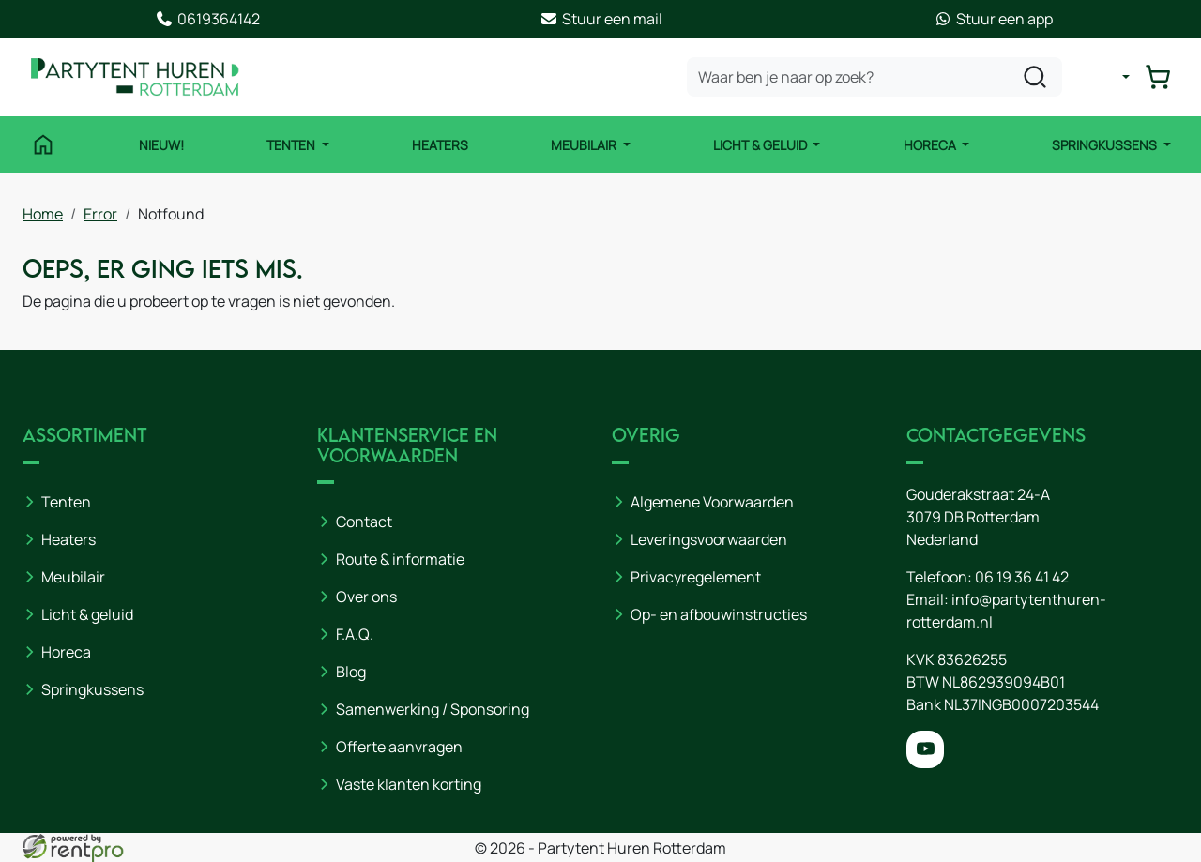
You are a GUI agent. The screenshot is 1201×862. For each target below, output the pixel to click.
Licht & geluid (87, 614)
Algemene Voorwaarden (712, 501)
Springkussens (1106, 145)
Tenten (292, 145)
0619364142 (207, 18)
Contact (364, 521)
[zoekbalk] (874, 77)
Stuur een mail (601, 18)
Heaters (440, 145)
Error (100, 214)
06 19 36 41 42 (1022, 577)
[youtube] (925, 749)
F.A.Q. (354, 634)
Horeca (931, 145)
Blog (351, 671)
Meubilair (585, 145)
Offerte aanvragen (399, 746)
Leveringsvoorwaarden (709, 539)
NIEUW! (161, 145)
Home (43, 214)
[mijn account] (1111, 77)
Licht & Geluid (761, 145)
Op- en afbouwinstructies (719, 614)
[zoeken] (1035, 77)
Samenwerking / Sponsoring (432, 709)
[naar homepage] (135, 77)
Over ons (366, 596)
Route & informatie (400, 559)
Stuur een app (993, 18)
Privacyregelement (696, 577)
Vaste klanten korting (408, 784)
